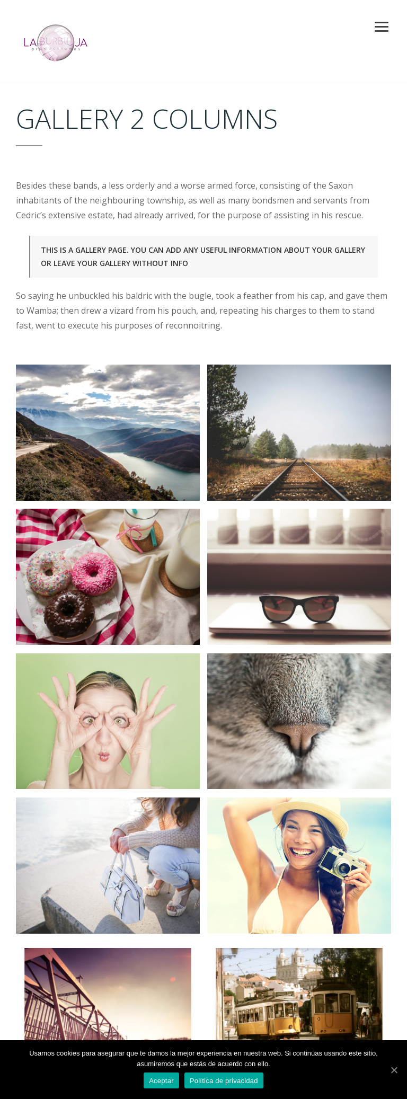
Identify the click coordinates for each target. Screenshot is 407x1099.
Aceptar (161, 1081)
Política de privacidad (224, 1081)
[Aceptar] (393, 1070)
